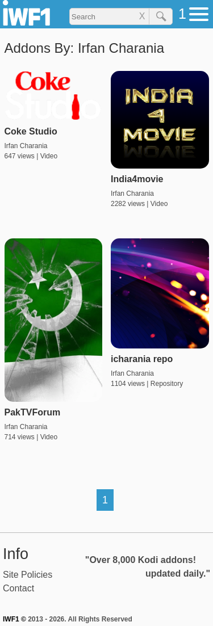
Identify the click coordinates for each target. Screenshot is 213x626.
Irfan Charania (26, 146)
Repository (167, 384)
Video (48, 156)
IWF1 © (14, 619)
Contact (18, 588)
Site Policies (27, 574)
